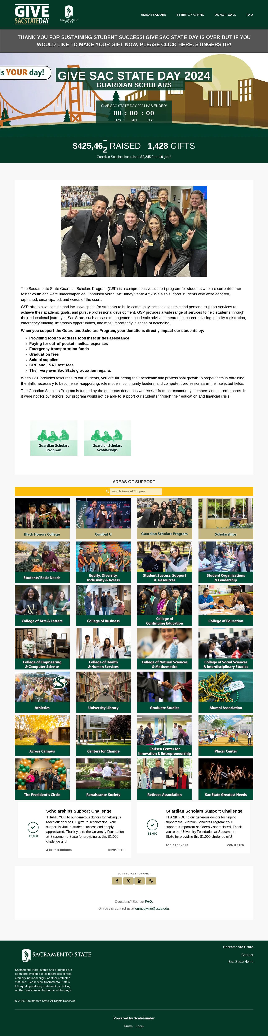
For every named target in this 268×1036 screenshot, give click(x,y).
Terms (128, 1026)
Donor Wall (225, 14)
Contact (247, 955)
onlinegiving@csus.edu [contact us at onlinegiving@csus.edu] (152, 908)
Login (140, 1026)
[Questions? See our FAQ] (148, 901)
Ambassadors (153, 14)
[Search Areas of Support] (136, 491)
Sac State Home (240, 961)
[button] (151, 881)
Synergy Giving (191, 14)
